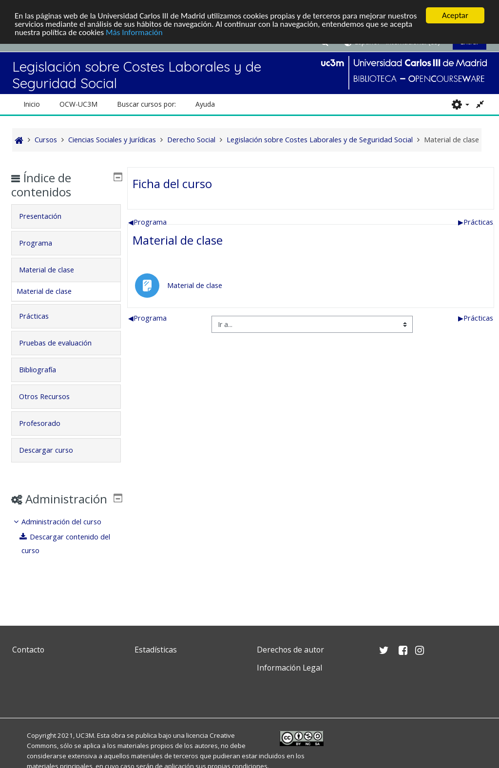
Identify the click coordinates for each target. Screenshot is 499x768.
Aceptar (455, 15)
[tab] (66, 216)
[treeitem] (66, 550)
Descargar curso (53, 450)
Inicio (31, 104)
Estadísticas (155, 649)
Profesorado (47, 423)
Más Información (134, 32)
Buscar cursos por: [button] (146, 104)
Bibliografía (44, 369)
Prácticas (475, 222)
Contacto (28, 649)
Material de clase (178, 240)
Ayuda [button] (205, 104)
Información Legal (289, 667)
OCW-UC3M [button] (78, 104)
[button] (460, 104)
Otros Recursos (51, 396)
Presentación (47, 216)
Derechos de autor (290, 649)
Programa (147, 222)
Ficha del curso (172, 183)
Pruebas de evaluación (62, 342)
